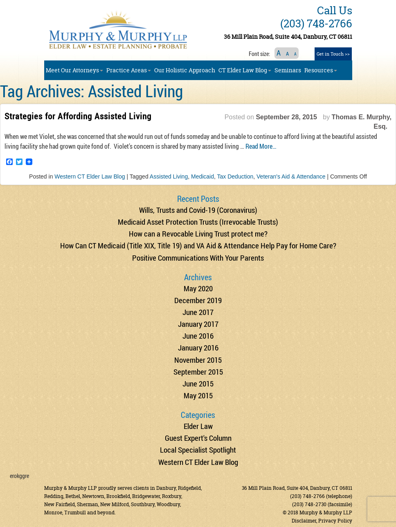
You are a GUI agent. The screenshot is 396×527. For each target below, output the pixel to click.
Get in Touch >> (333, 54)
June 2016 (198, 335)
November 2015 (198, 360)
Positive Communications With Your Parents (198, 257)
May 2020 (198, 288)
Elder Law (198, 426)
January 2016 (198, 347)
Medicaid (202, 176)
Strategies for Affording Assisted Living (77, 116)
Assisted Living (169, 176)
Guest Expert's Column (198, 438)
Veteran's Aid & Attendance (290, 176)
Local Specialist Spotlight (198, 449)
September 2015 (198, 371)
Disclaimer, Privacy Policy (322, 520)
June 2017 (198, 312)
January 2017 (198, 324)
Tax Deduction (235, 176)
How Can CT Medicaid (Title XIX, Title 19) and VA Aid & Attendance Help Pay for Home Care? (198, 245)
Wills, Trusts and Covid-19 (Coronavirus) (198, 210)
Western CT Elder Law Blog (89, 176)
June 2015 (198, 383)
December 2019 (198, 300)
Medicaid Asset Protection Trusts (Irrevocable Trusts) (198, 222)
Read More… (261, 146)
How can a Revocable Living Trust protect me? (198, 233)
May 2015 (198, 395)
